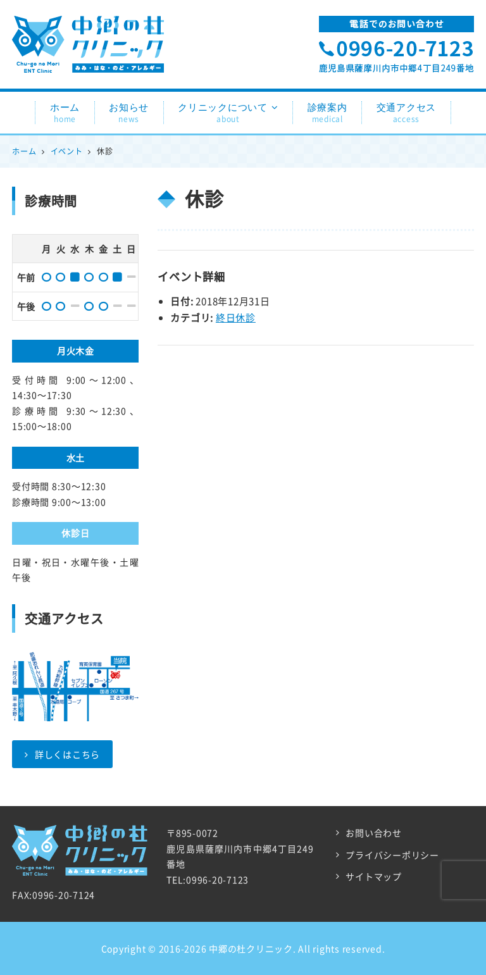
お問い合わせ (374, 832)
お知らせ (129, 113)
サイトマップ (374, 876)
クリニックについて (228, 113)
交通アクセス (407, 113)
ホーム (65, 113)
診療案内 (327, 113)
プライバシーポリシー (392, 854)
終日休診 (236, 318)
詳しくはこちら (62, 754)
